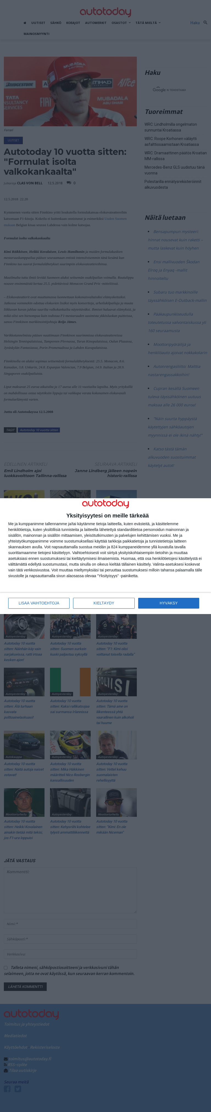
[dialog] (105, 556)
